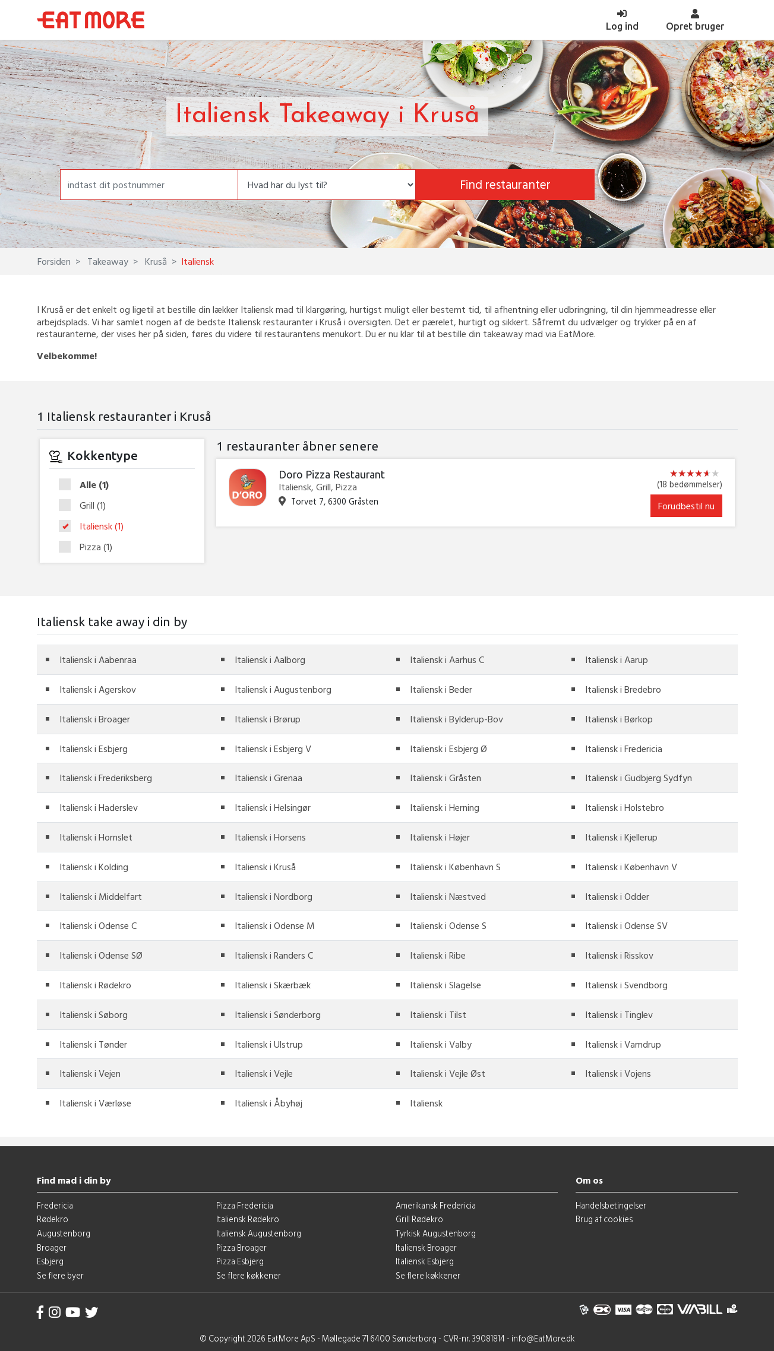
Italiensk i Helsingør (273, 807)
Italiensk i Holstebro (624, 807)
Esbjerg (50, 1261)
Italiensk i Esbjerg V (273, 748)
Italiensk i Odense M (275, 925)
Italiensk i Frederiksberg (105, 777)
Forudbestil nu (686, 506)
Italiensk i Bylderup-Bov (456, 719)
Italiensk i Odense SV (626, 925)
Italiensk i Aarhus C (447, 659)
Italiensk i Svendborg (626, 985)
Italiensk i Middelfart (100, 896)
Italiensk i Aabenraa (98, 659)
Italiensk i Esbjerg (93, 748)
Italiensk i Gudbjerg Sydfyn (638, 777)
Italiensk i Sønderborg (278, 1014)
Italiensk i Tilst (438, 1014)
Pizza (89, 547)
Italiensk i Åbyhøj (268, 1103)
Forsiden (54, 261)
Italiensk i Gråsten (445, 777)
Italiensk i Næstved (448, 896)
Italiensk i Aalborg (270, 659)
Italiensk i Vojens (618, 1073)
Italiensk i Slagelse (445, 985)
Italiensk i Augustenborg (283, 689)
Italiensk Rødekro (247, 1219)
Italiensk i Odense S (448, 925)
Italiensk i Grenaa (268, 777)
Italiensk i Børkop (619, 719)
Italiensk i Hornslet (95, 837)
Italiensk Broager (426, 1247)
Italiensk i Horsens (270, 837)
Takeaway (106, 261)
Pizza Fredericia (244, 1205)
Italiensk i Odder (617, 896)
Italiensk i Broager (94, 719)
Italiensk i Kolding (93, 867)
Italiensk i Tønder (93, 1044)
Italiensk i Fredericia (623, 748)
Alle (87, 484)
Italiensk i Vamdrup (623, 1044)
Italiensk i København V (631, 867)
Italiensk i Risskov (619, 955)
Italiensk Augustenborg (258, 1233)
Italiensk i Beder (441, 689)
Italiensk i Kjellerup (621, 837)
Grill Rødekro (419, 1219)
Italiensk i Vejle (264, 1073)
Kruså (155, 261)
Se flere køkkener (248, 1275)
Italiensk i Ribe (438, 955)
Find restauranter (505, 184)
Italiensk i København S (455, 867)
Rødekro (52, 1219)
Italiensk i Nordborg (273, 896)
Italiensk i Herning (444, 807)
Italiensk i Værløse (95, 1103)
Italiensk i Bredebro (623, 689)
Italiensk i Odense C (98, 925)
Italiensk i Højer (440, 837)
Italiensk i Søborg (93, 1014)
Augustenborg (63, 1233)
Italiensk (95, 526)
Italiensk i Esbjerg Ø (448, 748)
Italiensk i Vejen (90, 1073)
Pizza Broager (241, 1247)
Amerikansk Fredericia (436, 1205)
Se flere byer (60, 1275)
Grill (86, 505)
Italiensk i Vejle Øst (447, 1073)
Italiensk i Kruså (265, 867)
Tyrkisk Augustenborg (436, 1233)
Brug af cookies (604, 1219)
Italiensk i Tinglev (619, 1014)
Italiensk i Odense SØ (101, 955)
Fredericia (55, 1205)
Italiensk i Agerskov (97, 689)
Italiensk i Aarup (616, 659)
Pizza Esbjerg (240, 1261)
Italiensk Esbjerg (425, 1261)
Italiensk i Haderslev (98, 807)
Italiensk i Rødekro (95, 985)
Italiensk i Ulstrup (269, 1044)
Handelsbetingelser (611, 1205)
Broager (52, 1247)
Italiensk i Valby (441, 1044)
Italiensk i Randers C (274, 955)
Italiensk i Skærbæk (273, 985)
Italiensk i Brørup (268, 719)
